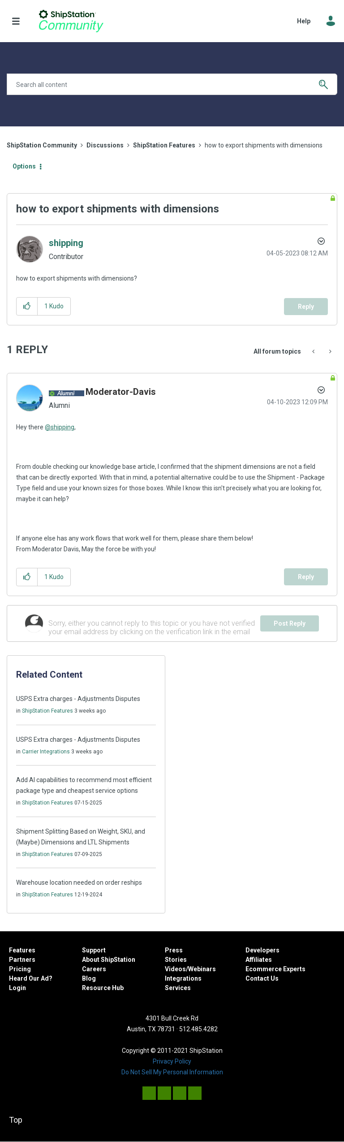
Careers (94, 969)
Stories (176, 959)
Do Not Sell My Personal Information (172, 1072)
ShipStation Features (164, 145)
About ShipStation (108, 959)
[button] (27, 306)
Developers (262, 950)
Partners (22, 959)
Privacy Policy (172, 1061)
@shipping (59, 427)
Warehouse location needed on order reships (79, 882)
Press (174, 950)
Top (15, 1120)
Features (22, 950)
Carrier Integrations (46, 751)
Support (94, 950)
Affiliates (258, 959)
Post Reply (289, 623)
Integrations (183, 978)
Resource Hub (103, 987)
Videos (175, 969)
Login (17, 987)
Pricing (20, 969)
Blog (89, 978)
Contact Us (262, 978)
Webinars (202, 969)
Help (303, 21)
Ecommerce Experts (275, 969)
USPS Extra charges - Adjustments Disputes (78, 698)
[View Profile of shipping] (66, 243)
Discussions (105, 145)
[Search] (172, 84)
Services (178, 987)
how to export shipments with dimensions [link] (263, 145)
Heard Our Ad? (30, 978)
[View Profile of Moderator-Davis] (121, 391)
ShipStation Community (71, 21)
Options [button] (24, 166)
